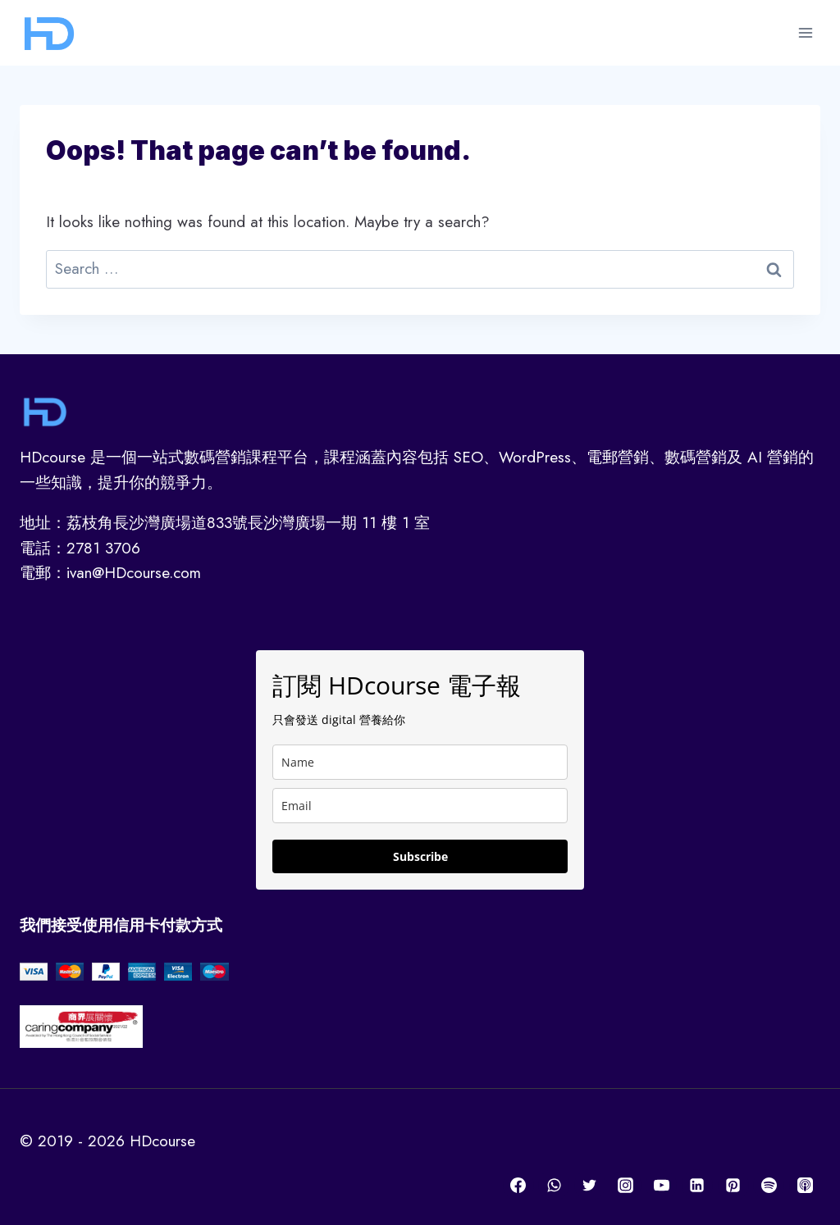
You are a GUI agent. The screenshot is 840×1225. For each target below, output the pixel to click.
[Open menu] (805, 32)
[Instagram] (625, 1184)
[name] (420, 762)
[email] (420, 805)
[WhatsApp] (553, 1184)
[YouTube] (661, 1184)
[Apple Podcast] (804, 1184)
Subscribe (420, 856)
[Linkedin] (697, 1184)
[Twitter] (589, 1184)
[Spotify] (768, 1184)
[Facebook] (518, 1184)
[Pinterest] (733, 1184)
